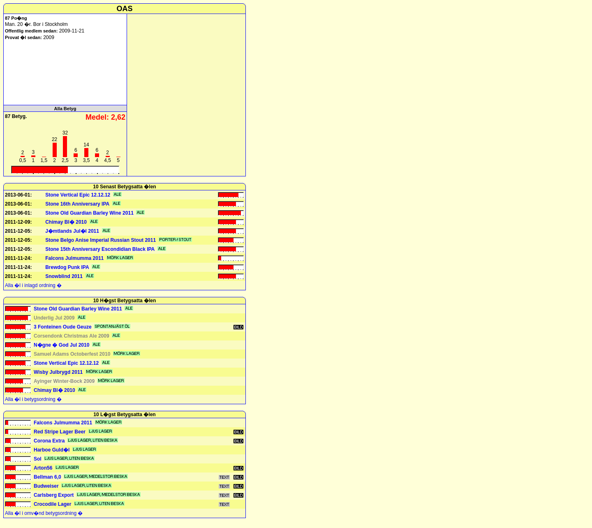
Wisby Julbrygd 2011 (58, 372)
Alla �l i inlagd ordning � (33, 285)
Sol (38, 459)
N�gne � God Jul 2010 (61, 345)
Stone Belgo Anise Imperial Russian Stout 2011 (100, 240)
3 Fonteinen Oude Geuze (63, 327)
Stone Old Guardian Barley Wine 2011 (89, 213)
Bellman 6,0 (47, 477)
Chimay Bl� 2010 (66, 222)
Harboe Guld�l (51, 450)
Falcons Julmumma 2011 (74, 258)
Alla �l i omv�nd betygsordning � (44, 513)
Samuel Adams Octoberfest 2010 (72, 354)
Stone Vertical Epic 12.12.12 (77, 195)
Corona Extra (49, 441)
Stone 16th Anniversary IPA (77, 204)
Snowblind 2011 (64, 276)
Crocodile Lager (52, 504)
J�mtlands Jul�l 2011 (72, 231)
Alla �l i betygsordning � (33, 399)
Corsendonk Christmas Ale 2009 (71, 336)
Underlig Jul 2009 (54, 318)
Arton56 (43, 468)
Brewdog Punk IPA (67, 267)
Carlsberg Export (54, 495)
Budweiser (46, 486)
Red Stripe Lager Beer (60, 432)
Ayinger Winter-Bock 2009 (64, 381)
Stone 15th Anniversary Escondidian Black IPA (100, 249)
